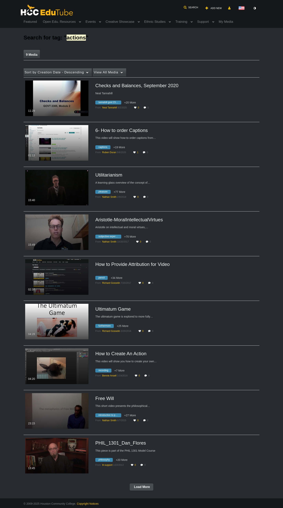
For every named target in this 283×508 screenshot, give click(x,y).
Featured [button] (30, 22)
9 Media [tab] (32, 54)
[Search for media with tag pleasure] (104, 192)
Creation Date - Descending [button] (54, 72)
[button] (191, 7)
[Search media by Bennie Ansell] (109, 375)
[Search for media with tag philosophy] (105, 460)
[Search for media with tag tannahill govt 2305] (109, 103)
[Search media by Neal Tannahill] (109, 107)
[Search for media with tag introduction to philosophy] (109, 415)
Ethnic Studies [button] (155, 22)
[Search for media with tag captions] (104, 147)
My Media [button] (226, 22)
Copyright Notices (88, 503)
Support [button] (203, 22)
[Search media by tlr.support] (107, 465)
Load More (141, 487)
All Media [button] (106, 72)
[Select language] (242, 8)
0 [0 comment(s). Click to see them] (148, 107)
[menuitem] (33, 21)
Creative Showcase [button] (120, 22)
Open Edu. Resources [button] (59, 22)
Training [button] (181, 22)
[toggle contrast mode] (254, 8)
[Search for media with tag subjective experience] (109, 237)
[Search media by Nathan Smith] (109, 197)
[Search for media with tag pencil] (103, 278)
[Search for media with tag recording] (104, 371)
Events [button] (90, 22)
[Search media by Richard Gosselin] (111, 283)
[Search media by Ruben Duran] (109, 152)
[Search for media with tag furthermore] (106, 326)
